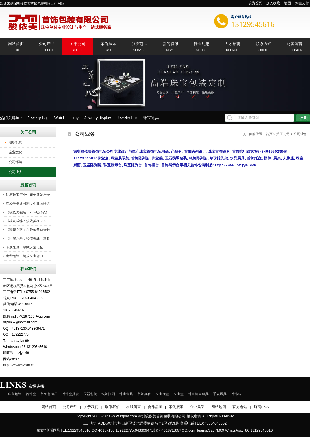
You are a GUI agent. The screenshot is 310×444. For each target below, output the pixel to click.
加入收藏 (273, 3)
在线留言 (133, 407)
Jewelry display (97, 117)
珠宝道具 (151, 117)
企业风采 (197, 407)
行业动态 (201, 43)
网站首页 (16, 43)
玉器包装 (90, 394)
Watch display (66, 117)
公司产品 (47, 43)
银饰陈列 (108, 394)
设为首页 (255, 3)
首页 (269, 134)
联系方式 (263, 43)
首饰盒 (31, 394)
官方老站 (239, 407)
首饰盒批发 (70, 394)
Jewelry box (127, 117)
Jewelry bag (38, 117)
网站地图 (218, 407)
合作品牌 (155, 407)
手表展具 (220, 394)
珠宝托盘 (162, 394)
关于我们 (91, 407)
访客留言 (294, 43)
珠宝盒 (179, 394)
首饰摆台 (144, 394)
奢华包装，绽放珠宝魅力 (24, 256)
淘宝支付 (302, 3)
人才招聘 (232, 43)
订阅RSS (261, 407)
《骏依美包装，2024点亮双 (26, 212)
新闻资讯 (170, 43)
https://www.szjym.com (20, 365)
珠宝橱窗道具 (198, 394)
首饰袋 (236, 394)
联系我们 (112, 407)
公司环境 (15, 162)
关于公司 (77, 43)
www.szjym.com (124, 416)
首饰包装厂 (49, 394)
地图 (287, 3)
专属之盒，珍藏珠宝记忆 (24, 247)
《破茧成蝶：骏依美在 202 (26, 221)
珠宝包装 (14, 394)
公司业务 (15, 172)
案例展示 (108, 43)
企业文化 (15, 152)
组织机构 (15, 142)
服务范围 (139, 43)
